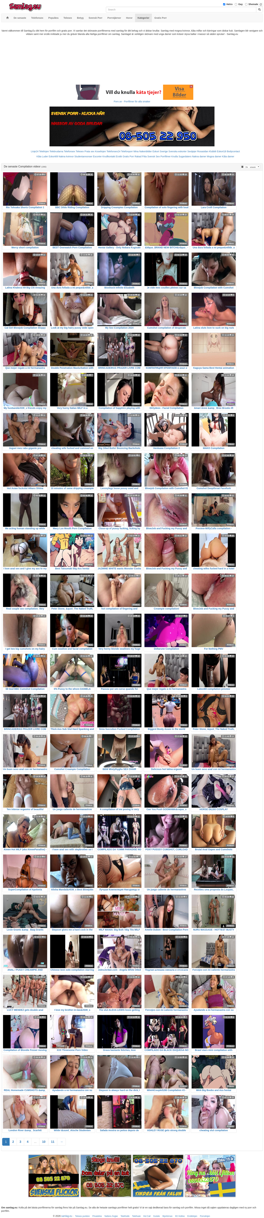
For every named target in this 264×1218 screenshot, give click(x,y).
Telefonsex (69, 151)
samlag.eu (66, 1216)
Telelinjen (44, 151)
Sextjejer (191, 151)
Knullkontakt (108, 156)
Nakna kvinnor (66, 156)
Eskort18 (221, 151)
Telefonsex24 (114, 151)
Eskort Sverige (160, 151)
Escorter (97, 156)
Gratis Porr (128, 156)
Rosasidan (202, 151)
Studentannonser (83, 156)
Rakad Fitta (141, 156)
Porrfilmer (165, 156)
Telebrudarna (56, 151)
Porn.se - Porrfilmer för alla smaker (132, 101)
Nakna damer (199, 156)
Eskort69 (53, 156)
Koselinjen (100, 151)
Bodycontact (233, 151)
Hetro (229, 4)
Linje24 (34, 151)
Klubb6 (212, 151)
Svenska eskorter (178, 151)
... (35, 1141)
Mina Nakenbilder (143, 151)
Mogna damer (214, 156)
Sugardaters (184, 156)
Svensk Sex (153, 156)
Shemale (253, 4)
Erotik (119, 156)
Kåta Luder (42, 156)
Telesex (80, 151)
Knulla (174, 156)
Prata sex (89, 151)
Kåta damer (228, 156)
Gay (240, 4)
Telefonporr (127, 151)
